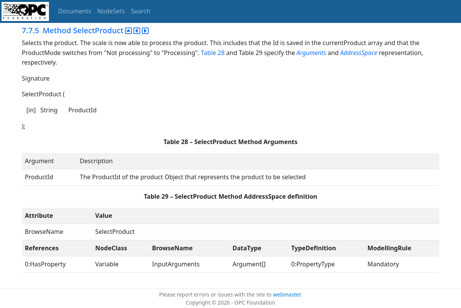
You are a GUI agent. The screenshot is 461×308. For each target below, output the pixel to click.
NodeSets (111, 11)
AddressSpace (358, 53)
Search (141, 11)
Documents (74, 11)
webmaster (286, 294)
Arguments (311, 53)
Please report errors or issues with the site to (216, 294)
